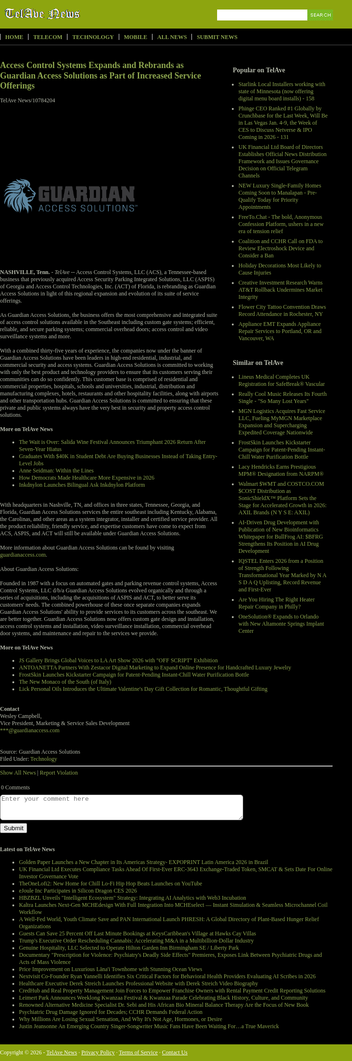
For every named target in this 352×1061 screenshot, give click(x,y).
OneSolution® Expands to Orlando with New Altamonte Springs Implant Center (281, 623)
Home (14, 37)
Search (321, 25)
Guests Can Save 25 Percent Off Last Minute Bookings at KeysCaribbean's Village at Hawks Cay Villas (137, 933)
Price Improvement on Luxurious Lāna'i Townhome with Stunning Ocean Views (110, 969)
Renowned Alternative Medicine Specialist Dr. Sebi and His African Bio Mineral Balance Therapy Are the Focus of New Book (164, 1005)
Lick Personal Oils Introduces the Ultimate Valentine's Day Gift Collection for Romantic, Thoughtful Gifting (143, 689)
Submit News (217, 37)
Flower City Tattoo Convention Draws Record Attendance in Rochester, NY (282, 310)
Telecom (47, 37)
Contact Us (175, 1052)
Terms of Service (138, 1052)
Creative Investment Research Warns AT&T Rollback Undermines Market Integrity (280, 289)
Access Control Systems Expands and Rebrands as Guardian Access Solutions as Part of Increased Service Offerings (100, 75)
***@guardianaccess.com (29, 730)
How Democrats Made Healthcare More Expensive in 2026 (86, 477)
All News (172, 37)
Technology (93, 37)
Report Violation (59, 772)
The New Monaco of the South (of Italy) (65, 681)
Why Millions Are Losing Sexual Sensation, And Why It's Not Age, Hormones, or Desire (120, 1019)
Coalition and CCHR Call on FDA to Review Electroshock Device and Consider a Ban (280, 248)
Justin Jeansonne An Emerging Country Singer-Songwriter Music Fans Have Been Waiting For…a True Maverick (149, 1026)
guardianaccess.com (23, 554)
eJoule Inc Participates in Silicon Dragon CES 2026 (78, 890)
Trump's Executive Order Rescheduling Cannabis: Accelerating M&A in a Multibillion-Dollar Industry (136, 940)
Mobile (135, 37)
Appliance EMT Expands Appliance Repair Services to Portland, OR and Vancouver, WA (280, 331)
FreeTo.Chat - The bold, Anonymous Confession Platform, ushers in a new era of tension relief (280, 224)
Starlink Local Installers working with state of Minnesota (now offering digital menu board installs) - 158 (281, 91)
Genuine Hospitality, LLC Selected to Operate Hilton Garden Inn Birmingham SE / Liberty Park (129, 947)
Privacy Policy (97, 1052)
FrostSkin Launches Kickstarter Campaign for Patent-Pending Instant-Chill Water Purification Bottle (281, 449)
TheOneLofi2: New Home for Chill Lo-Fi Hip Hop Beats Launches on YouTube (110, 883)
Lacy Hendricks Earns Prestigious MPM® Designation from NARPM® (280, 470)
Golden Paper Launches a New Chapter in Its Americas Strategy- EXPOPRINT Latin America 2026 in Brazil (143, 862)
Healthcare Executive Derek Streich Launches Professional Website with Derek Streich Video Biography (138, 983)
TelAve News (70, 14)
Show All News (18, 772)
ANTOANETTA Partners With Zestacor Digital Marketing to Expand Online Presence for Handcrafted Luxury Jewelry (155, 667)
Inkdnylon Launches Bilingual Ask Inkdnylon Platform (82, 484)
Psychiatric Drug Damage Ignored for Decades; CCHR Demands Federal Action (110, 1012)
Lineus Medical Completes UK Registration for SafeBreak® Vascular (281, 380)
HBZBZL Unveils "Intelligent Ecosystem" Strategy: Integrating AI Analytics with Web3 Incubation (132, 897)
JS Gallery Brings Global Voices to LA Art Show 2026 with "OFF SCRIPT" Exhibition (118, 660)
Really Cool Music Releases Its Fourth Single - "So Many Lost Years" (282, 397)
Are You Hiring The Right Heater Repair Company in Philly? (276, 603)
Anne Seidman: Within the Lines (56, 470)
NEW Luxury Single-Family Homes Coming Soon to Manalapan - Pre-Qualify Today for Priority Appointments (279, 196)
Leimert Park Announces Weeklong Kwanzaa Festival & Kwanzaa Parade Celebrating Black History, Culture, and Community (163, 997)
